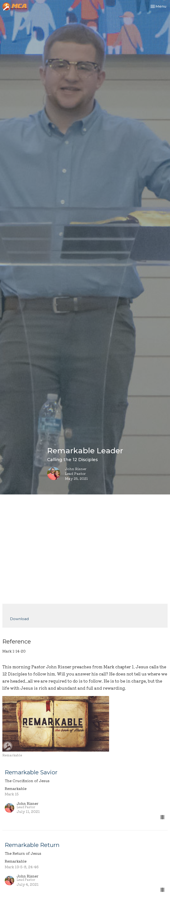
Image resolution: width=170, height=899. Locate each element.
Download (19, 619)
